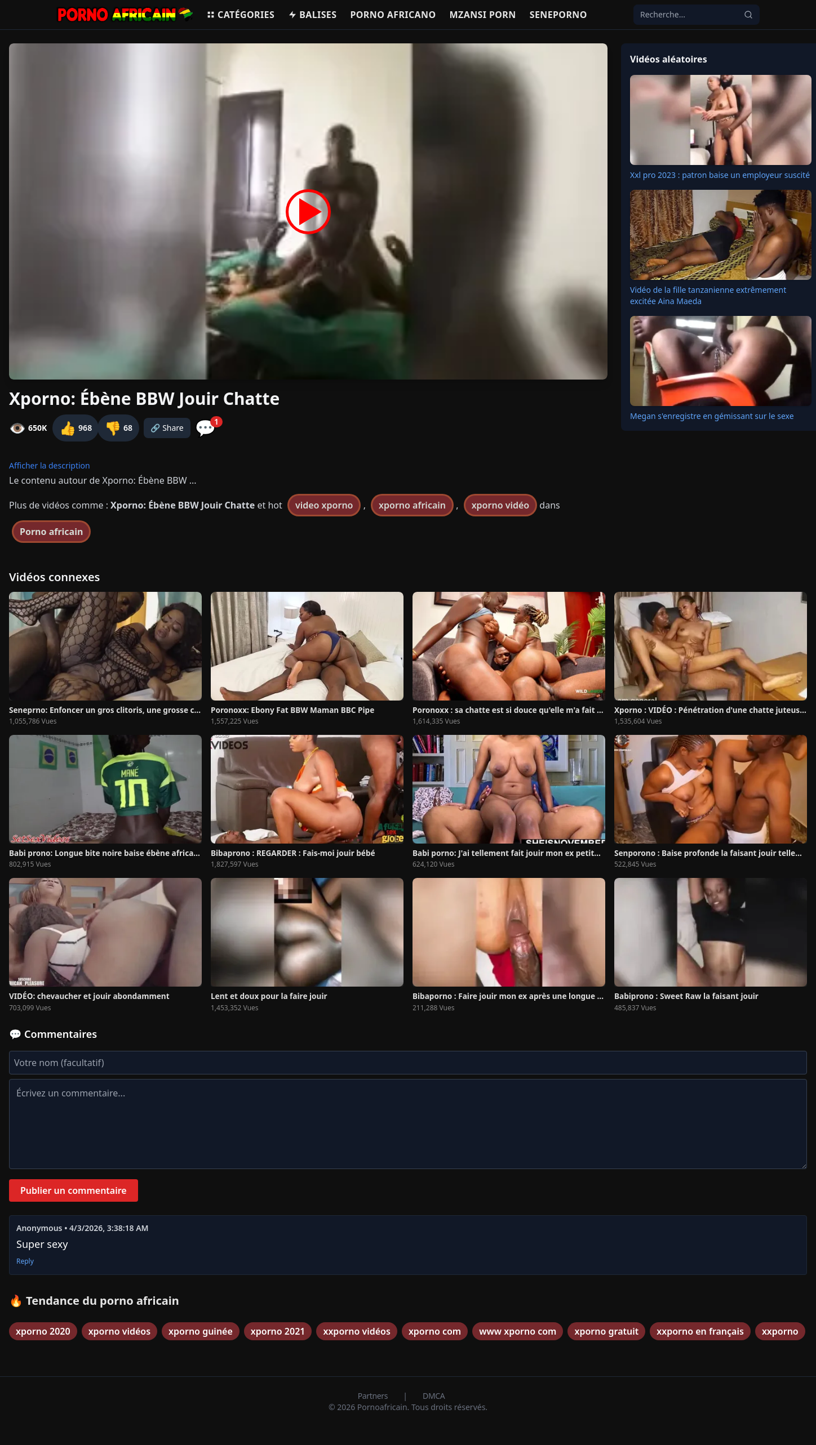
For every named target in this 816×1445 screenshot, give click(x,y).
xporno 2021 (278, 1331)
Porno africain (51, 531)
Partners (374, 1395)
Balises (312, 14)
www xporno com (517, 1331)
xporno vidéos (119, 1331)
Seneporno (558, 14)
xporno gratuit (606, 1331)
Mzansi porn (483, 14)
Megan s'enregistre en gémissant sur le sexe (712, 416)
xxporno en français (700, 1331)
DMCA (434, 1395)
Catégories (240, 14)
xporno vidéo (501, 505)
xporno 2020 (43, 1331)
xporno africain (412, 505)
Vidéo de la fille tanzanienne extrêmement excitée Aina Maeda (708, 295)
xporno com (435, 1331)
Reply (25, 1261)
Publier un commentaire (73, 1190)
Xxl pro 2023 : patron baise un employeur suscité (720, 175)
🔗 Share (167, 427)
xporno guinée (200, 1331)
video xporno (324, 505)
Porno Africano (393, 14)
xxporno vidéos (356, 1331)
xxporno (780, 1331)
